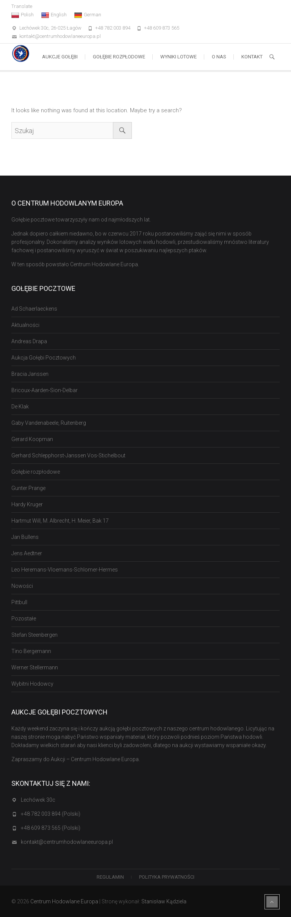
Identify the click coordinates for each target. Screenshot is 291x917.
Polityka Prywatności (166, 877)
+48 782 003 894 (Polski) (50, 814)
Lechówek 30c (38, 800)
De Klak (20, 407)
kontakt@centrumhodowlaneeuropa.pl (60, 36)
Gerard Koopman (32, 439)
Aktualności (25, 325)
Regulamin (110, 877)
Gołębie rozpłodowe (119, 57)
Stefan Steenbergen (34, 635)
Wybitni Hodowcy (32, 684)
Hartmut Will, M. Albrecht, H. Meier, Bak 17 (60, 521)
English (54, 15)
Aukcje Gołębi (60, 57)
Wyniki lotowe (178, 57)
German (87, 15)
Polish (22, 15)
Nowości (22, 586)
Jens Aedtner (26, 553)
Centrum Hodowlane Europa (64, 901)
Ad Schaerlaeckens (34, 309)
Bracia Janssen (29, 374)
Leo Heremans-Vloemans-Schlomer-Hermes (64, 570)
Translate (21, 6)
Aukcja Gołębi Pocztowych (43, 358)
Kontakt (252, 57)
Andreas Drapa (29, 341)
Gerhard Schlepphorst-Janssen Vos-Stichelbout (68, 455)
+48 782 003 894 (112, 28)
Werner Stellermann (34, 667)
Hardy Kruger (27, 504)
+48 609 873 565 (161, 28)
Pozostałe (23, 619)
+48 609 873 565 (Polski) (50, 828)
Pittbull (19, 602)
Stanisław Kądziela (163, 901)
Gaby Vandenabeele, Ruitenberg (48, 423)
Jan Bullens (25, 537)
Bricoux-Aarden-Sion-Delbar (44, 390)
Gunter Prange (28, 488)
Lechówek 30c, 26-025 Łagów (50, 28)
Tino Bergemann (31, 651)
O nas (219, 57)
